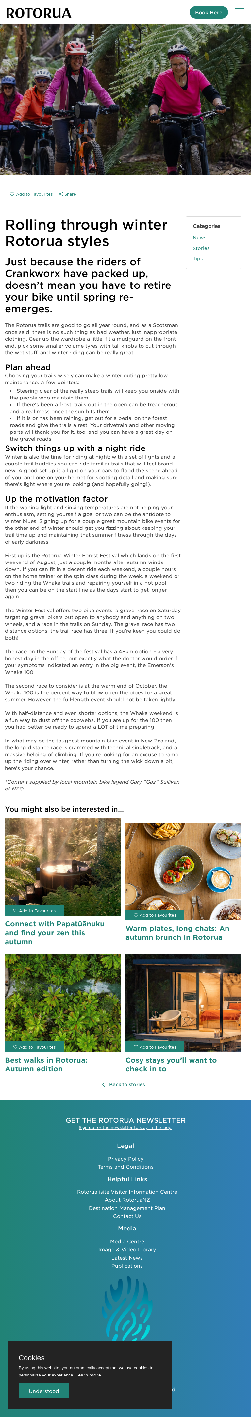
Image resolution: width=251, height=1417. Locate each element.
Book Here (209, 12)
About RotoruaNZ (127, 1200)
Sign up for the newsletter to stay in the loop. (125, 1127)
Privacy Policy (125, 1158)
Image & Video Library (127, 1249)
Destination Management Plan (127, 1208)
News (199, 237)
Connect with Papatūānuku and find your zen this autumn (55, 933)
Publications (127, 1265)
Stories (201, 248)
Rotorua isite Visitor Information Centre (127, 1191)
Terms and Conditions (126, 1166)
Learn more (88, 1374)
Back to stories (123, 1084)
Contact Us (127, 1216)
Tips (198, 258)
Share (67, 194)
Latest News (127, 1257)
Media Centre (127, 1241)
